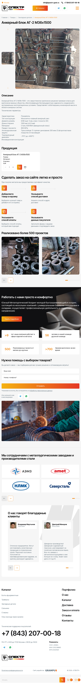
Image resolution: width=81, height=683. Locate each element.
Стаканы (5, 612)
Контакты (67, 620)
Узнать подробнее (12, 319)
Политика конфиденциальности (12, 670)
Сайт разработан (45, 670)
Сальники (5, 608)
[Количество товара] (9, 167)
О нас (65, 594)
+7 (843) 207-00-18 (70, 3)
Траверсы (5, 600)
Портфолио (68, 589)
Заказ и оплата (70, 610)
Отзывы (66, 615)
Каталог (41, 8)
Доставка (67, 605)
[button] (10, 280)
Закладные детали (9, 604)
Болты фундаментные (10, 595)
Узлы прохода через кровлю (12, 617)
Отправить (40, 386)
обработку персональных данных (41, 390)
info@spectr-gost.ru (51, 3)
